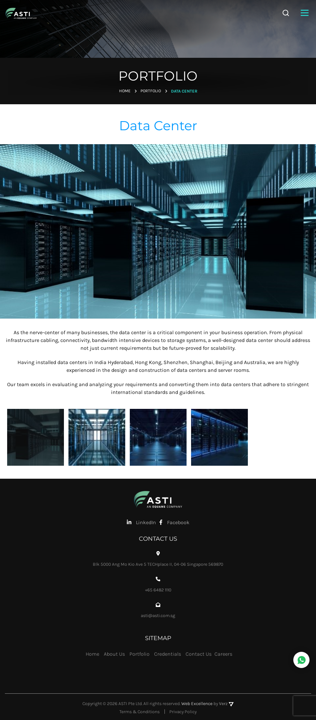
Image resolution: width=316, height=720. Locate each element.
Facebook (174, 522)
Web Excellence (197, 703)
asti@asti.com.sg (158, 615)
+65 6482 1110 (158, 589)
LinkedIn (141, 522)
